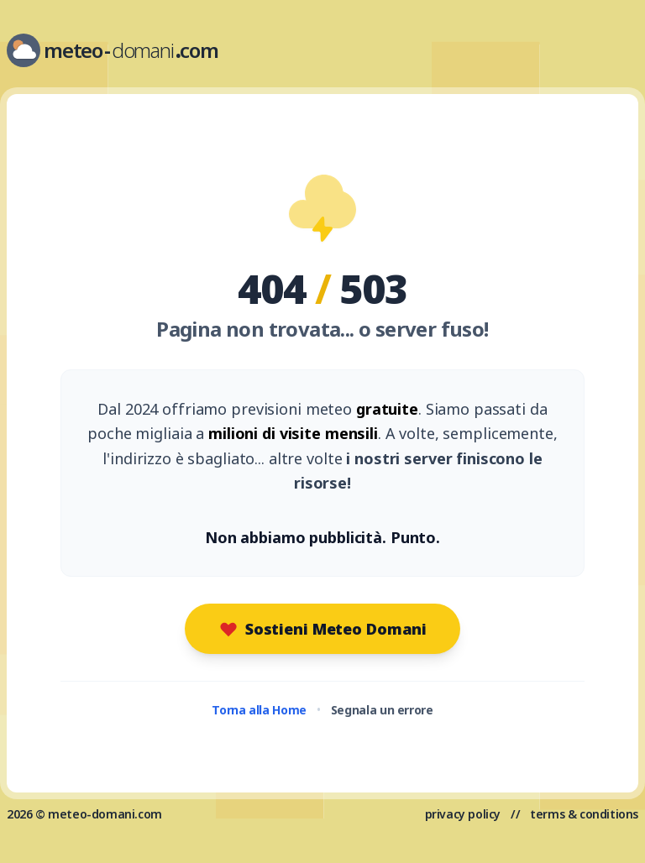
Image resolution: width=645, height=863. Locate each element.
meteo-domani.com (105, 814)
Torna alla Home (259, 710)
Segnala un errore (382, 710)
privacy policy (463, 814)
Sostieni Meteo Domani (322, 629)
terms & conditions (584, 814)
